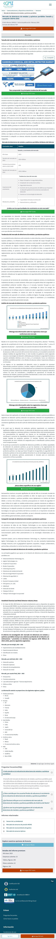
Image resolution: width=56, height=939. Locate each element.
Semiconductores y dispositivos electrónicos (20, 10)
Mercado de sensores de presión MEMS (19, 825)
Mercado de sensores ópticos (15, 831)
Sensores (38, 10)
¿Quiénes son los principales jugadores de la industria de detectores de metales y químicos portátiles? (28, 808)
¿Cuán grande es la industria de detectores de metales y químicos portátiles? (28, 772)
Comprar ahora (28, 845)
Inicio (3, 10)
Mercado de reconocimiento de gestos (18, 828)
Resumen (28, 35)
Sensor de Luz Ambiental (14, 821)
